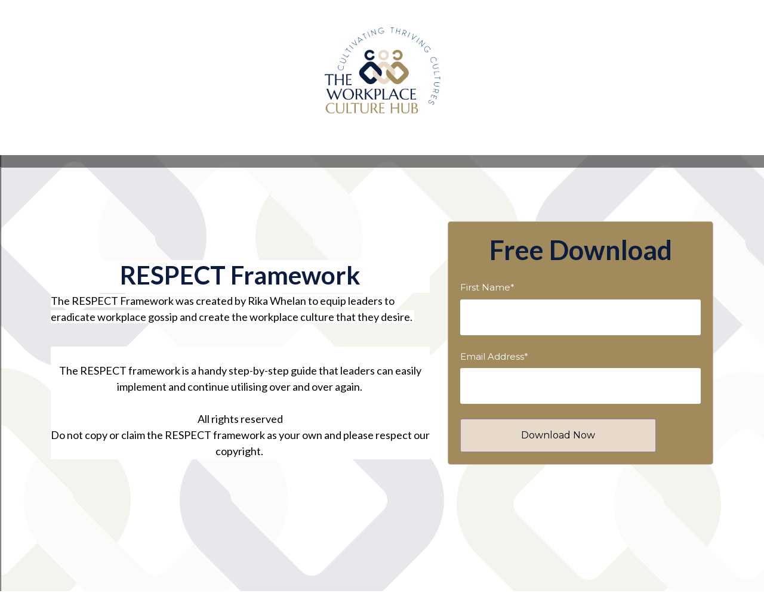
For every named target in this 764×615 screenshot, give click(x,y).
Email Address (494, 356)
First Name (487, 287)
